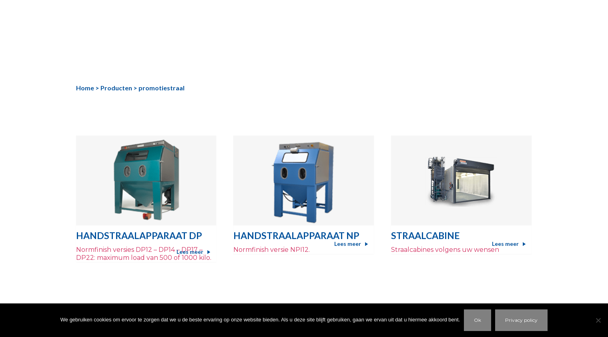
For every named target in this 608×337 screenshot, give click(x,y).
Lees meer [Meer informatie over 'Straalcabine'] (505, 243)
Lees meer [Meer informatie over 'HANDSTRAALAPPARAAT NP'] (347, 243)
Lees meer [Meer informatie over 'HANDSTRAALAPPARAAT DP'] (190, 251)
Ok (477, 320)
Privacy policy (521, 320)
